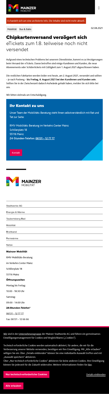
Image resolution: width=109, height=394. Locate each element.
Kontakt (16, 152)
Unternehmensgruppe (30, 333)
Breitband (11, 232)
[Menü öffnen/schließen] (99, 7)
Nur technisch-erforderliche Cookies (26, 374)
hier (90, 364)
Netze (9, 245)
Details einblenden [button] (96, 374)
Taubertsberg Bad (15, 219)
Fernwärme (12, 238)
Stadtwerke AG (14, 206)
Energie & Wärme (15, 212)
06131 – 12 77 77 (45, 138)
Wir (5, 333)
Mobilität (10, 225)
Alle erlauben (13, 386)
